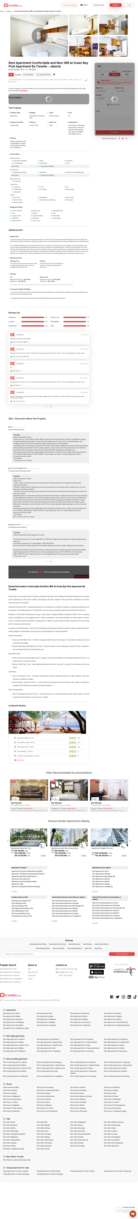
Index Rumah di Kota (101, 944)
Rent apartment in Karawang (13, 1019)
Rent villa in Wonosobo (111, 1146)
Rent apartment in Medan (112, 1019)
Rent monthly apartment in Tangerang (117, 1062)
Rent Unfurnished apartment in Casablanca (66, 916)
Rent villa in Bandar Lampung (114, 1122)
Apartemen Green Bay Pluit (21, 879)
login (41, 572)
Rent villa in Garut (43, 1131)
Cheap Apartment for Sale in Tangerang (117, 1171)
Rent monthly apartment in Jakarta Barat (118, 1065)
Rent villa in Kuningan (44, 1134)
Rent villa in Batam (9, 1128)
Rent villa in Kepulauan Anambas (14, 1134)
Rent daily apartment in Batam (114, 1048)
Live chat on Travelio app (66, 969)
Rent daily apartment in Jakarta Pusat (49, 1045)
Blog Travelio (33, 972)
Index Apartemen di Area (57, 944)
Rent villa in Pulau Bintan (45, 1140)
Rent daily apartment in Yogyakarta (49, 1051)
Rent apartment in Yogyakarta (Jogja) (16, 1028)
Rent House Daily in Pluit (20, 906)
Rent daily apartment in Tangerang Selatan (84, 1048)
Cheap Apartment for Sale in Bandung (16, 1174)
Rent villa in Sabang (9, 1143)
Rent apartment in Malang (79, 1019)
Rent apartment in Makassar (46, 1019)
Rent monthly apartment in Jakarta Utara (51, 1065)
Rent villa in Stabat (9, 1146)
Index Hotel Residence (74, 948)
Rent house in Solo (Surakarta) (47, 1111)
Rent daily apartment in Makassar (14, 1051)
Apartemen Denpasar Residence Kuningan (26, 886)
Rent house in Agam (44, 1093)
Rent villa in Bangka (43, 1125)
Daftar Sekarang (121, 954)
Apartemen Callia (17, 884)
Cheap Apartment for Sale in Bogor (49, 1171)
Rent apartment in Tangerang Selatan (117, 1025)
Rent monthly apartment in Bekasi (14, 1065)
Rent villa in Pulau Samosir (79, 1140)
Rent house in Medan (77, 1105)
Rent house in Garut (43, 1102)
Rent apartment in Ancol (100, 871)
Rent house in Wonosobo (78, 1111)
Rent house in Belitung (77, 1099)
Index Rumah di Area (43, 948)
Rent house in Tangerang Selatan (48, 1090)
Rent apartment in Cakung (101, 884)
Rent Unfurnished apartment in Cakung (65, 913)
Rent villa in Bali (42, 1122)
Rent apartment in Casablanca (102, 886)
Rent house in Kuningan (78, 1102)
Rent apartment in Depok (78, 1016)
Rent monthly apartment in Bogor (81, 1068)
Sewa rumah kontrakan (11, 1087)
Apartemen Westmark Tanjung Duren (24, 876)
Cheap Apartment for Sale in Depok (82, 1171)
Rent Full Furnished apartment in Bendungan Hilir (108, 908)
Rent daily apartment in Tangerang (115, 1039)
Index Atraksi (87, 944)
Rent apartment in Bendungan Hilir (103, 876)
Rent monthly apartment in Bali (47, 1071)
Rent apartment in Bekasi (11, 1016)
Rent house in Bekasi (111, 1090)
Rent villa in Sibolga (76, 1143)
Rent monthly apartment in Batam (115, 1071)
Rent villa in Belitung (43, 1128)
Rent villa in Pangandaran (11, 1140)
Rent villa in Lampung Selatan (80, 1134)
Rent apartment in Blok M (100, 881)
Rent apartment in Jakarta (9, 975)
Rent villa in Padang (77, 1137)
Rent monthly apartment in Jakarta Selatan (85, 1065)
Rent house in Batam (44, 1099)
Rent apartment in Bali (8, 969)
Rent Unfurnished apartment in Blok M (65, 911)
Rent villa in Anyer (9, 1122)
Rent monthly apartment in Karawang (116, 1076)
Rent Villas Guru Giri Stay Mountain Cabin (17, 1160)
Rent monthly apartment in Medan (14, 1071)
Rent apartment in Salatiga (46, 1022)
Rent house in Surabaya (78, 1090)
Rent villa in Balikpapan (78, 1122)
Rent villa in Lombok (110, 1134)
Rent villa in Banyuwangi (112, 1125)
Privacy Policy (27, 1000)
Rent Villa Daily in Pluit (19, 903)
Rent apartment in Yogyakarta (11, 979)
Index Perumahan (59, 948)
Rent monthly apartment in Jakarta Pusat (51, 1068)
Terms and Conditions (42, 1000)
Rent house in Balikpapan (11, 1096)
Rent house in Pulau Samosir (13, 1108)
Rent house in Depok (10, 1090)
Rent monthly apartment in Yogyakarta (50, 1076)
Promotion (32, 975)
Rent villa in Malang (43, 1137)
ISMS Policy (56, 1000)
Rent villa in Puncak (43, 1149)
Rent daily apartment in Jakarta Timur (16, 1045)
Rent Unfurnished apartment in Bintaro (65, 908)
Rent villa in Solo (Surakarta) (113, 1143)
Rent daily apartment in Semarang (82, 1051)
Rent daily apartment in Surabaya (81, 1039)
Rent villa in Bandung (10, 1125)
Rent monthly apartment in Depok (115, 1068)
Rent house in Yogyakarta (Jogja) (115, 1111)
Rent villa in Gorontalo (77, 1131)
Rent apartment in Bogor (45, 1016)
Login (129, 5)
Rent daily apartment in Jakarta (14, 1039)
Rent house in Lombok (111, 1102)
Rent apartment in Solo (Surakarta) (116, 1022)
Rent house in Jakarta (77, 1087)
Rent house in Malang (44, 1105)
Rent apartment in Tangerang (80, 1025)
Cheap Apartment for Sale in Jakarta (15, 1171)
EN (85, 5)
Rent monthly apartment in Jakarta (15, 1062)
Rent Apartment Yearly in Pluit (22, 916)
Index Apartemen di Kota (38, 944)
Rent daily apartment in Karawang (115, 1051)
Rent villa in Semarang (44, 1143)
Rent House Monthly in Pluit (21, 913)
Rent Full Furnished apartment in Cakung (105, 915)
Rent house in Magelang (11, 1105)
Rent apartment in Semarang (80, 1022)
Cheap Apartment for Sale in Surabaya (50, 1174)
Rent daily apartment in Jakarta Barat (116, 1042)
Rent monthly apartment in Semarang (83, 1076)
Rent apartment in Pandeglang (13, 1022)
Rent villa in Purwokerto (112, 1140)
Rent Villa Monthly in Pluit (20, 911)
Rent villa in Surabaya (77, 1146)
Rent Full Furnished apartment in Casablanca (107, 918)
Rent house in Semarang (112, 1108)
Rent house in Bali (110, 1093)
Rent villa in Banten (76, 1125)
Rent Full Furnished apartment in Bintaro (105, 910)
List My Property (98, 5)
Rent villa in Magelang (10, 1137)
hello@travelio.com (64, 972)
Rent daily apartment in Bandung (48, 1039)
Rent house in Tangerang (45, 1087)
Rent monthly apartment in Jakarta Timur (17, 1068)
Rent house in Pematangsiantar (114, 1105)
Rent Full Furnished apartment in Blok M (105, 913)
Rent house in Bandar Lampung (81, 1096)
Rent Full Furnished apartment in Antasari (106, 905)
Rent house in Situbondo (11, 1111)
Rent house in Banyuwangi (12, 1099)
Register (115, 5)
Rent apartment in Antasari (101, 874)
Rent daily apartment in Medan (13, 1048)
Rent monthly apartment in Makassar (15, 1076)
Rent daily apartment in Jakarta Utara (49, 1042)
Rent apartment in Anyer (11, 1013)
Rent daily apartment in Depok (114, 1045)
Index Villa (88, 948)
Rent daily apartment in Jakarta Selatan (83, 1042)
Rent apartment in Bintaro (101, 879)
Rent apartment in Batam (112, 1013)
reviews (18, 74)
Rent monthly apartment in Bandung (49, 1062)
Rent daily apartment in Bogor (80, 1045)
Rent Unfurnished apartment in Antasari (65, 903)
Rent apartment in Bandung (10, 972)
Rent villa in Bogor (110, 1128)
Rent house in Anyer (77, 1093)
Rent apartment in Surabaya (10, 982)
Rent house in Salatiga (77, 1108)
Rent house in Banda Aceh (46, 1096)
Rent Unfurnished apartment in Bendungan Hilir (68, 906)
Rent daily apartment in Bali (46, 1048)
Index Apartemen (74, 944)
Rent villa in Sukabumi (44, 1146)
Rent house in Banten (111, 1096)
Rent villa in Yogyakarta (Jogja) (13, 1149)
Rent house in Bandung (112, 1087)
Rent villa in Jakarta (110, 1131)
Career (30, 979)
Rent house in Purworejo (45, 1108)
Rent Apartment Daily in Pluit (21, 901)
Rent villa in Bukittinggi (10, 1131)
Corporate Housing (70, 5)
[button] (8, 841)
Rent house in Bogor (10, 1093)
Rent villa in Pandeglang (112, 1137)
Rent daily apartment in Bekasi (13, 1042)
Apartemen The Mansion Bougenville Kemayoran (28, 874)
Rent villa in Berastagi (77, 1128)
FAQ (29, 969)
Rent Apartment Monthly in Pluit (22, 908)
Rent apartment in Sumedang (13, 1025)
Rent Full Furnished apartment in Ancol (105, 903)
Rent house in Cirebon (10, 1102)
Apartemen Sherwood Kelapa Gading (24, 881)
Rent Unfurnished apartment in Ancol (64, 901)
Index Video (98, 948)
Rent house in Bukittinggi (112, 1099)
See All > (15, 891)
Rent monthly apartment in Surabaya (82, 1062)
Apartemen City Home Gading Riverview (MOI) (27, 871)
